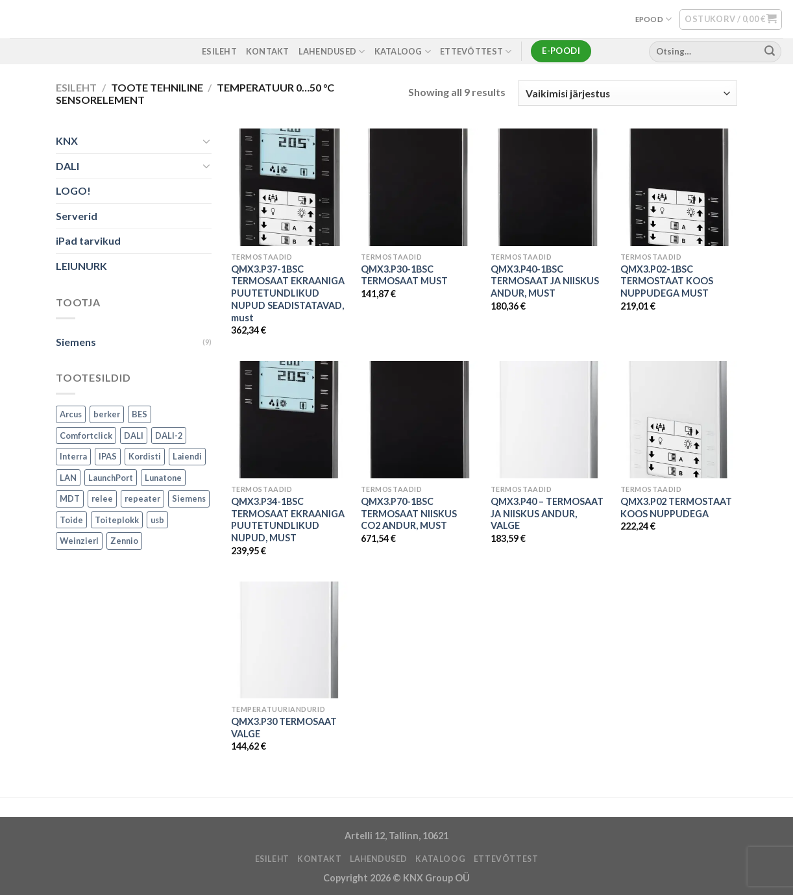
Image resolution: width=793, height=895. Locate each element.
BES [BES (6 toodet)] (139, 415)
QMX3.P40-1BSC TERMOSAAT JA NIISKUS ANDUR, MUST (545, 281)
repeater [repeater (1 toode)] (142, 499)
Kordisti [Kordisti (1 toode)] (144, 457)
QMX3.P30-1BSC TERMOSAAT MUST (404, 275)
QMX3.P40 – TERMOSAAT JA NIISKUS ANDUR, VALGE (547, 513)
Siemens (76, 342)
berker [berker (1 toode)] (106, 415)
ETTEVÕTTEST (475, 51)
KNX (67, 140)
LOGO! (73, 191)
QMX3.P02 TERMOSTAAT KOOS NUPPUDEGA (676, 507)
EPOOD (653, 19)
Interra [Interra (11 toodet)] (73, 457)
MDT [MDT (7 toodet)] (70, 499)
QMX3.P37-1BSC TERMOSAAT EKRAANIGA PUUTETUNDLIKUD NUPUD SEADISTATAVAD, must (288, 293)
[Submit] (770, 51)
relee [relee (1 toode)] (102, 499)
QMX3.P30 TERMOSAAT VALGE (284, 727)
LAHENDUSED (332, 51)
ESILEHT (219, 51)
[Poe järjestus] (627, 93)
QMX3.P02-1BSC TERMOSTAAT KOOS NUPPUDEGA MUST (666, 281)
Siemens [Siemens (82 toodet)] (189, 499)
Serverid (76, 216)
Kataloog (403, 51)
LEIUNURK (81, 266)
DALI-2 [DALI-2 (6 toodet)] (168, 435)
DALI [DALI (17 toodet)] (133, 435)
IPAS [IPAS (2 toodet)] (108, 457)
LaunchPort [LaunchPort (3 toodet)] (110, 477)
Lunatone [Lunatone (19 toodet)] (163, 477)
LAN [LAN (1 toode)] (68, 477)
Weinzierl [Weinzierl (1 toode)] (79, 541)
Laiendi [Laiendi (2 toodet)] (187, 457)
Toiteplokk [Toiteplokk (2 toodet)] (117, 520)
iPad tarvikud (88, 241)
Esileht (76, 87)
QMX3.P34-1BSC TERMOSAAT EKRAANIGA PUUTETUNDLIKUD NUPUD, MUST (288, 519)
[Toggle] (206, 141)
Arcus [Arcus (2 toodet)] (71, 415)
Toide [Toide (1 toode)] (71, 520)
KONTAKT (267, 51)
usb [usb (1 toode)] (157, 520)
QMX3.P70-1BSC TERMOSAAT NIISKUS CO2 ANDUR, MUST (409, 513)
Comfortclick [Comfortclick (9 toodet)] (86, 435)
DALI (67, 166)
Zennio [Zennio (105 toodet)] (124, 541)
